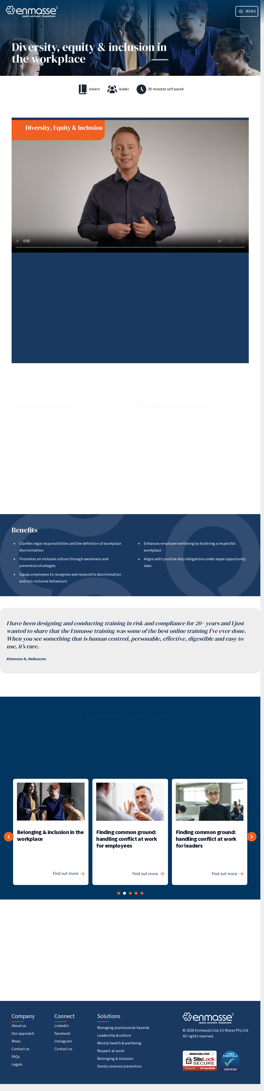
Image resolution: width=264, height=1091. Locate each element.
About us (19, 1025)
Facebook (62, 1033)
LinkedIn (61, 1025)
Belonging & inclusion (115, 1058)
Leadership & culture (114, 1035)
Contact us (20, 1049)
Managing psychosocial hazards (123, 1027)
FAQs (16, 1056)
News (16, 1041)
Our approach (23, 1033)
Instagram (63, 1041)
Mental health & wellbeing (119, 1043)
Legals (17, 1064)
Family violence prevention (119, 1066)
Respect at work (110, 1051)
